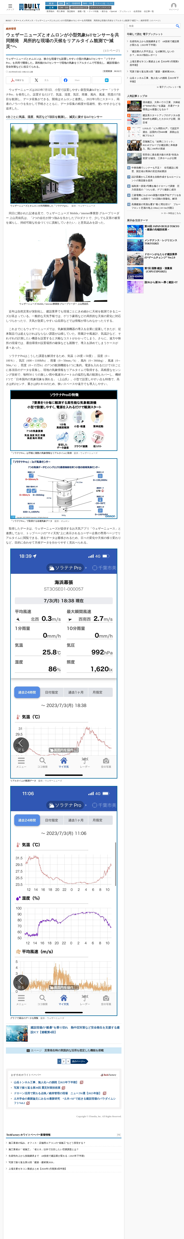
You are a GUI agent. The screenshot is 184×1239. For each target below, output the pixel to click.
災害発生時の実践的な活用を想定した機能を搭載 (65, 1050)
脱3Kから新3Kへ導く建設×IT (161, 282)
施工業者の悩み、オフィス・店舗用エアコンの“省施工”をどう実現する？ (47, 1143)
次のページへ (78, 1061)
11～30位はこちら (172, 213)
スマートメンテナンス (23, 20)
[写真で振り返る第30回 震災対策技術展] (39, 1087)
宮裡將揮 (108, 71)
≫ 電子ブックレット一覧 (169, 87)
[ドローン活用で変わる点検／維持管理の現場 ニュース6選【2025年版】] (60, 1093)
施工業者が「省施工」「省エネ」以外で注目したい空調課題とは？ (44, 1149)
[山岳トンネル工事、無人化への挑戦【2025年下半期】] (48, 1082)
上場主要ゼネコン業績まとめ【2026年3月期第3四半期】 (38, 1168)
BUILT (8, 20)
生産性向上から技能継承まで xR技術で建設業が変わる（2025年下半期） (47, 1155)
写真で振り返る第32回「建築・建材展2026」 (32, 1162)
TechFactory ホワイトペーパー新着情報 (28, 1134)
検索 (178, 25)
